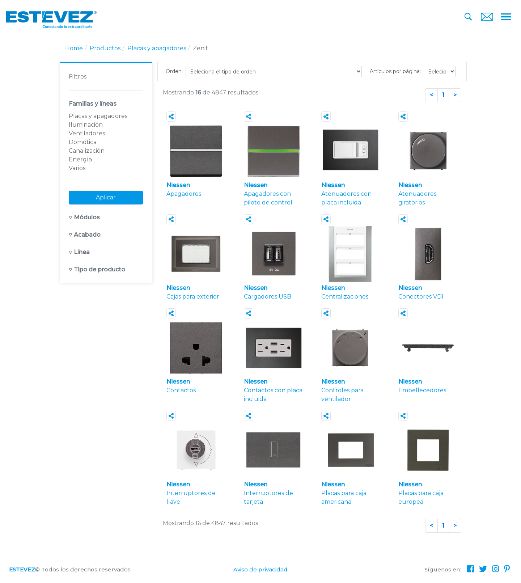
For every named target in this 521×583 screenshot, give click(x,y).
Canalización (87, 150)
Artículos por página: (395, 71)
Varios (77, 168)
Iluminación (86, 124)
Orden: (174, 71)
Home (74, 48)
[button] (106, 217)
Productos (105, 48)
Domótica (83, 142)
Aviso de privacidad (260, 569)
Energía (80, 159)
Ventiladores (87, 133)
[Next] (455, 95)
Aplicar (106, 197)
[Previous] (431, 95)
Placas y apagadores (156, 48)
